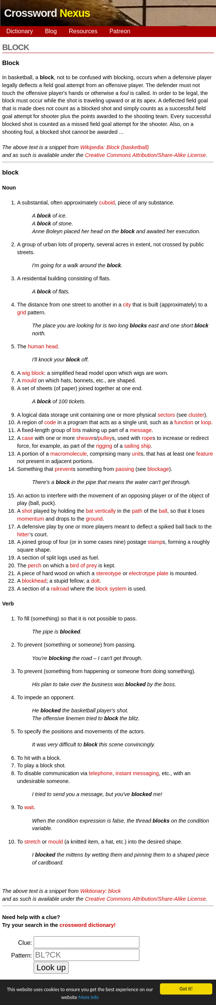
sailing (131, 446)
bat (89, 511)
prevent (64, 469)
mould (29, 380)
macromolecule (68, 454)
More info (88, 998)
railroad (60, 589)
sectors (166, 415)
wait (29, 807)
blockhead (34, 581)
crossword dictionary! (87, 925)
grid (21, 312)
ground (94, 519)
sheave (84, 438)
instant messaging (137, 773)
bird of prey (83, 565)
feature (204, 454)
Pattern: (21, 955)
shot (27, 511)
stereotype (108, 573)
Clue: (25, 943)
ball (163, 511)
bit (75, 430)
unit (136, 454)
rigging (104, 446)
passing (124, 469)
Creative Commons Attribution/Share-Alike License (145, 155)
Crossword (47, 13)
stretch (32, 842)
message (140, 430)
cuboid (107, 203)
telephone (100, 773)
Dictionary (19, 31)
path (137, 511)
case (27, 438)
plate (162, 573)
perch (34, 565)
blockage (158, 469)
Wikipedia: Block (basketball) (114, 147)
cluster (196, 415)
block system (110, 589)
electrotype (142, 573)
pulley (105, 438)
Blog (51, 31)
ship (146, 446)
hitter (23, 534)
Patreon (119, 31)
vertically (105, 511)
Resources (83, 31)
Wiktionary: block (100, 891)
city (127, 305)
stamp (155, 542)
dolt (95, 581)
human (36, 346)
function (184, 422)
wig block (33, 373)
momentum (30, 519)
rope (147, 438)
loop (206, 422)
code (50, 422)
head (52, 346)
